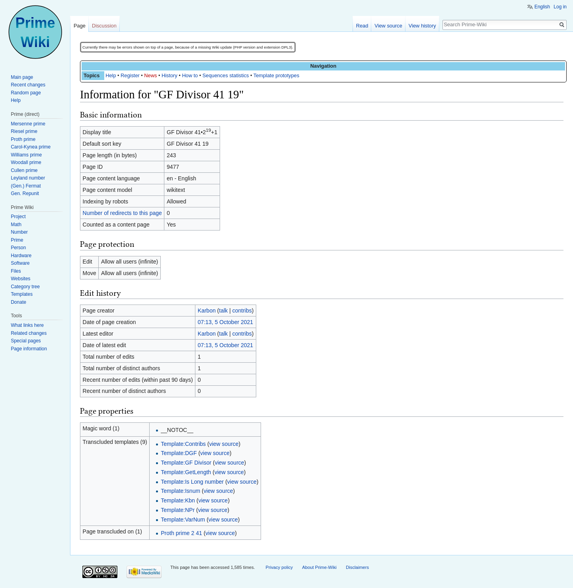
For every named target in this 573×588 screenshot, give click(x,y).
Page (80, 26)
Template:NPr (178, 510)
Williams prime (26, 155)
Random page (26, 93)
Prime (17, 240)
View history (422, 26)
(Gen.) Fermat (26, 186)
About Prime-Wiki (319, 567)
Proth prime (23, 139)
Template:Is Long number (192, 482)
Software (20, 263)
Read (362, 26)
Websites (20, 278)
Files (16, 271)
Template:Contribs (183, 444)
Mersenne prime (28, 124)
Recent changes (28, 85)
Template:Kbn (178, 500)
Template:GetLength (186, 472)
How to (190, 75)
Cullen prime (24, 170)
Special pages (26, 341)
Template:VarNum (183, 519)
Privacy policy (278, 567)
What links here (27, 325)
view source (224, 444)
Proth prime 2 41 (181, 533)
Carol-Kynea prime (31, 147)
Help (110, 75)
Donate (18, 302)
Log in (560, 7)
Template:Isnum (180, 491)
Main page (22, 77)
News (150, 75)
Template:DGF (179, 453)
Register (130, 75)
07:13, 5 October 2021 (225, 322)
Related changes (29, 333)
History (169, 75)
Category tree (25, 286)
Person (18, 247)
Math (16, 224)
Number (19, 232)
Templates (22, 294)
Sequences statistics (226, 75)
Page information (29, 349)
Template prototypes (276, 75)
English (542, 7)
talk (223, 310)
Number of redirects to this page (122, 213)
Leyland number (28, 178)
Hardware (21, 255)
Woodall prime (26, 162)
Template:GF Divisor (186, 462)
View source (388, 26)
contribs (242, 310)
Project (18, 216)
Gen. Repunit (25, 193)
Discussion (104, 26)
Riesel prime (24, 131)
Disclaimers (357, 567)
